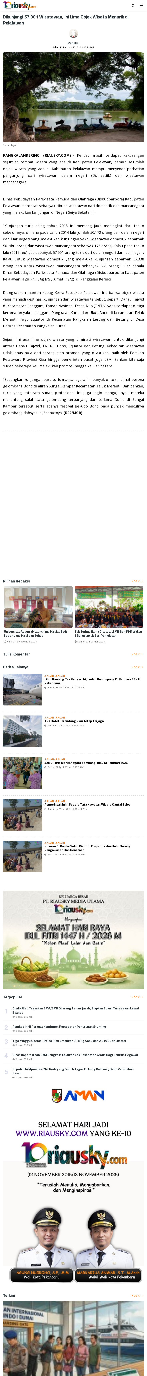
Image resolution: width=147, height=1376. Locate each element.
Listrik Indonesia (16, 423)
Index (137, 581)
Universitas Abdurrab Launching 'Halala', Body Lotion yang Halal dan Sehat (36, 633)
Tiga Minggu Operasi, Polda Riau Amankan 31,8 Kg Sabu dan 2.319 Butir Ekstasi (69, 1041)
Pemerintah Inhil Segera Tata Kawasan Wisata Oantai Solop (87, 804)
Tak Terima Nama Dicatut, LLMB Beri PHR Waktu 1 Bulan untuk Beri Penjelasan (108, 633)
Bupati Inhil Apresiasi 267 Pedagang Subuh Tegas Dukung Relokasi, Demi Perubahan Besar (73, 1071)
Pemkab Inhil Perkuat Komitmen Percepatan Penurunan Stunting (59, 1026)
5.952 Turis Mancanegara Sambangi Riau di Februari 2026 (86, 763)
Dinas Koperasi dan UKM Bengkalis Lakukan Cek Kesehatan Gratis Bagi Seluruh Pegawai (75, 1055)
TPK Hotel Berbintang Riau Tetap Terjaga (74, 721)
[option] (38, 616)
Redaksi (73, 43)
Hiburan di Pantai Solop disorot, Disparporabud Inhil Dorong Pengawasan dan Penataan (87, 848)
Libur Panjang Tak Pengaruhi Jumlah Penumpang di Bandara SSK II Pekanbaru (92, 681)
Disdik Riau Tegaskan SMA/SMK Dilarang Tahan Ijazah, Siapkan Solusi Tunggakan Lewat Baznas (75, 1010)
